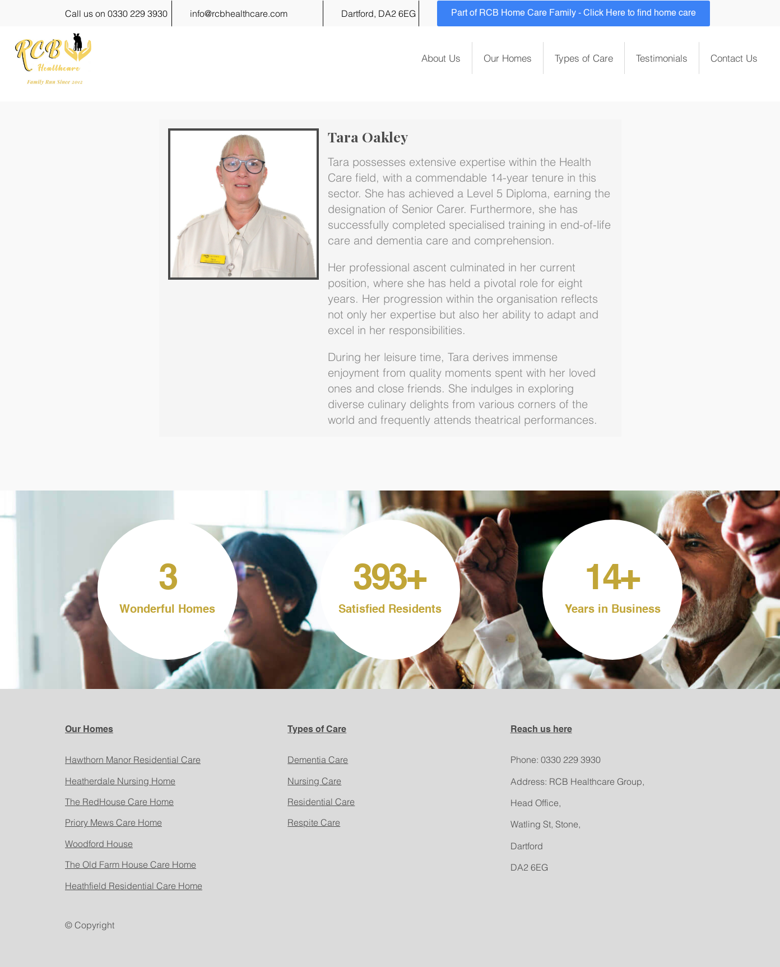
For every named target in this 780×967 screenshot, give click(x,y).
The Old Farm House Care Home (130, 864)
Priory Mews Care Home (113, 822)
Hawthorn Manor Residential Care (133, 759)
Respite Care (313, 822)
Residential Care (321, 801)
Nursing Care (314, 780)
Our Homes (508, 58)
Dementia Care (317, 759)
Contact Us (734, 58)
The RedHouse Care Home (119, 801)
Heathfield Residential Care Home (133, 885)
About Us (441, 58)
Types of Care (584, 58)
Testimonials (662, 58)
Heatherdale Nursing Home (120, 780)
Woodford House (99, 843)
